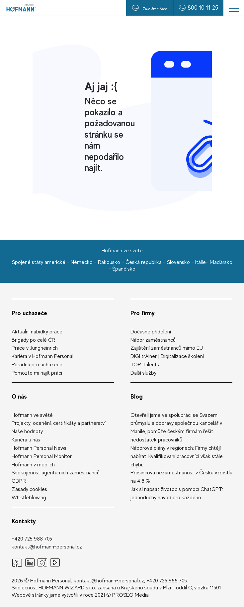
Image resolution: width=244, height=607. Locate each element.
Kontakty (24, 521)
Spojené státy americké (38, 262)
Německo (82, 262)
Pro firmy (142, 312)
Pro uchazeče (29, 312)
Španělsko (123, 269)
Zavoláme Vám (150, 8)
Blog (136, 396)
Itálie (200, 262)
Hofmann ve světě (122, 251)
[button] (234, 8)
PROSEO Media (130, 595)
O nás (19, 396)
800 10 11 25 (203, 7)
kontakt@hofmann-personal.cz (47, 547)
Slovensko (178, 262)
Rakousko (109, 262)
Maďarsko (221, 262)
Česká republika (143, 262)
